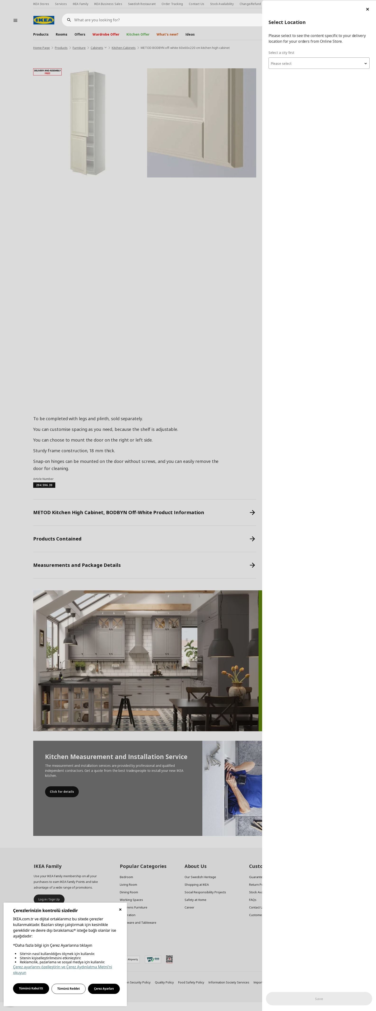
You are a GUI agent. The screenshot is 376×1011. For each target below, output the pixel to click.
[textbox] (319, 63)
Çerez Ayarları (104, 989)
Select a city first (281, 52)
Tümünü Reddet (68, 989)
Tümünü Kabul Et (31, 988)
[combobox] (319, 62)
